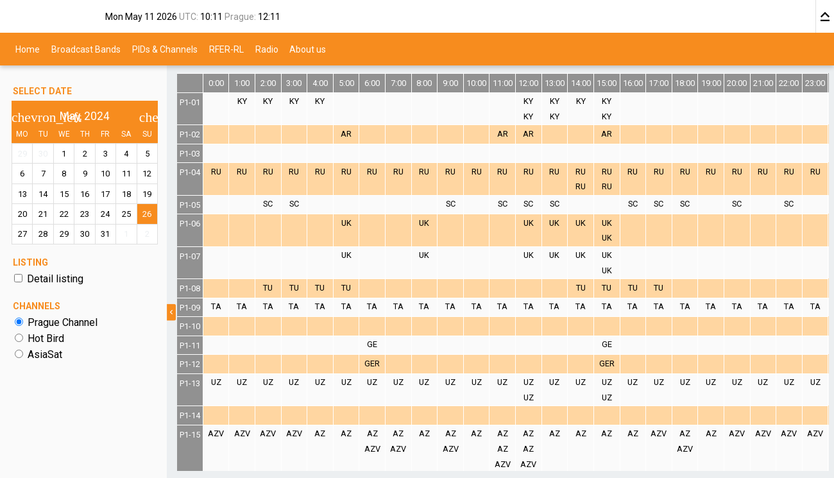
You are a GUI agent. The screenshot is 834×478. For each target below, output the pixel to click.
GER (372, 363)
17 (105, 194)
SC (268, 204)
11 (126, 173)
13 (22, 194)
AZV (216, 433)
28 (42, 234)
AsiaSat (45, 354)
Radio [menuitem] (266, 49)
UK (346, 223)
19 (146, 194)
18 (126, 194)
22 (64, 214)
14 (42, 194)
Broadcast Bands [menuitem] (86, 49)
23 (84, 214)
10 (105, 173)
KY (242, 101)
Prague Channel (63, 322)
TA (216, 306)
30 (42, 153)
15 (64, 194)
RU (216, 171)
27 (22, 234)
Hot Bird (46, 338)
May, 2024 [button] (85, 116)
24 (105, 214)
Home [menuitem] (27, 49)
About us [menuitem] (307, 49)
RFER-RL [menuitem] (226, 49)
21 (42, 214)
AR (346, 134)
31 (105, 234)
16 (84, 194)
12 (146, 173)
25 (126, 214)
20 (22, 214)
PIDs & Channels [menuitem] (165, 49)
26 (146, 214)
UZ (216, 382)
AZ (320, 433)
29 (22, 153)
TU (268, 288)
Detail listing (55, 279)
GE (372, 344)
